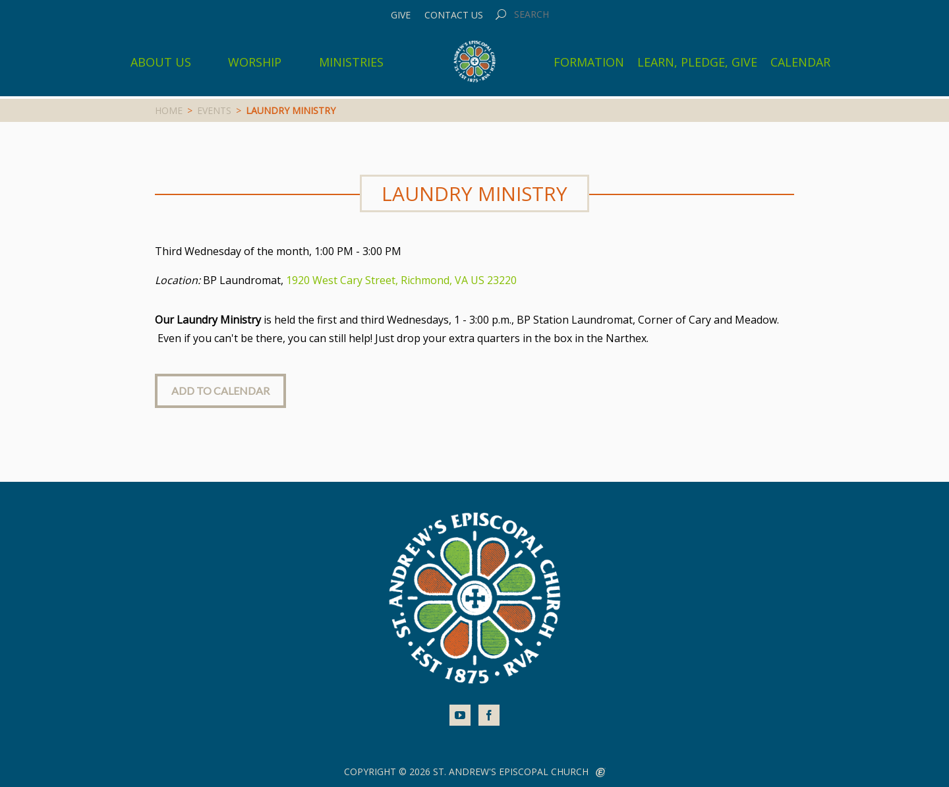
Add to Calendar (220, 390)
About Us (160, 62)
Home (169, 110)
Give (401, 15)
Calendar (800, 62)
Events (214, 110)
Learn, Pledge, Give (697, 62)
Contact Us (453, 15)
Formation (589, 62)
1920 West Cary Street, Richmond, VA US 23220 (401, 280)
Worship (254, 62)
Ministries (351, 62)
